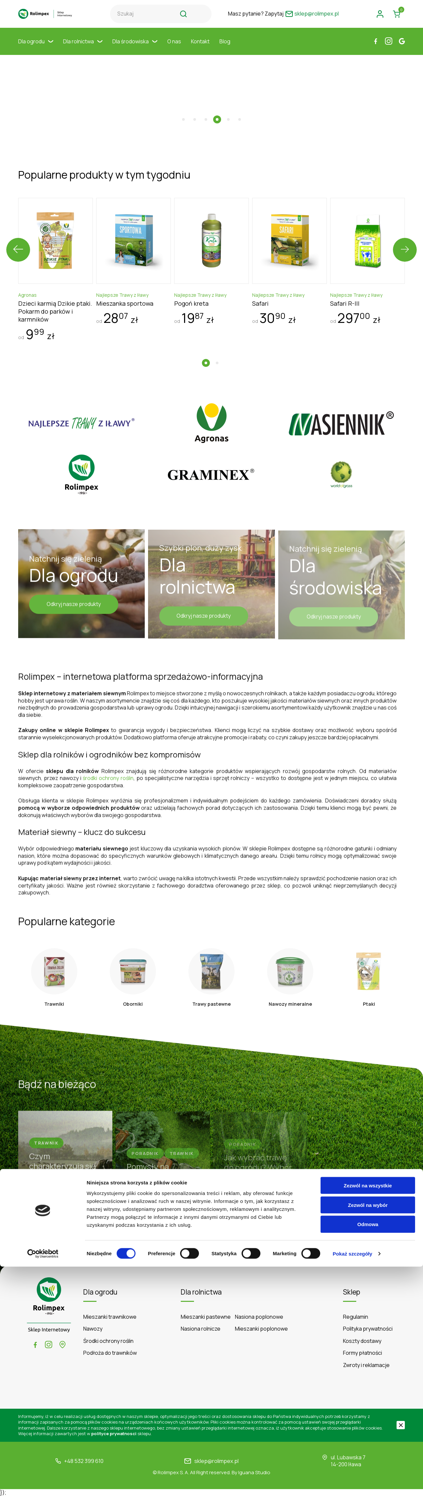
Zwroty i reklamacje (366, 1369)
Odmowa (367, 1459)
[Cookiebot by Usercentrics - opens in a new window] (43, 1488)
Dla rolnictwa (82, 48)
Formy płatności (362, 1357)
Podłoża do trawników (110, 1357)
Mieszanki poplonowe (261, 1333)
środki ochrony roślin (108, 772)
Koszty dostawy (362, 1345)
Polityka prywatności (368, 1333)
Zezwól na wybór (368, 1439)
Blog (224, 48)
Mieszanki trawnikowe (109, 1321)
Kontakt (200, 48)
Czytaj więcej (211, 1251)
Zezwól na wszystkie (368, 1420)
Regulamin (355, 1321)
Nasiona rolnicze (200, 1333)
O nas (174, 48)
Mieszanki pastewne (206, 1321)
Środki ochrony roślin (108, 1345)
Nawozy (92, 1333)
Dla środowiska (134, 48)
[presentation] (18, 234)
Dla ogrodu (35, 48)
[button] (183, 103)
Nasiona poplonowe (259, 1321)
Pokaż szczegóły (352, 1488)
